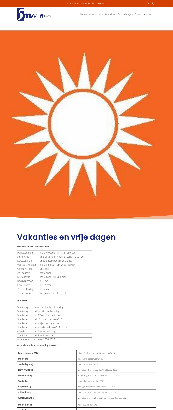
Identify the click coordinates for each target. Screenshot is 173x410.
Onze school (95, 14)
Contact (138, 14)
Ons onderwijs (124, 14)
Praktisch (148, 14)
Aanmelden (110, 14)
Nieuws (83, 14)
